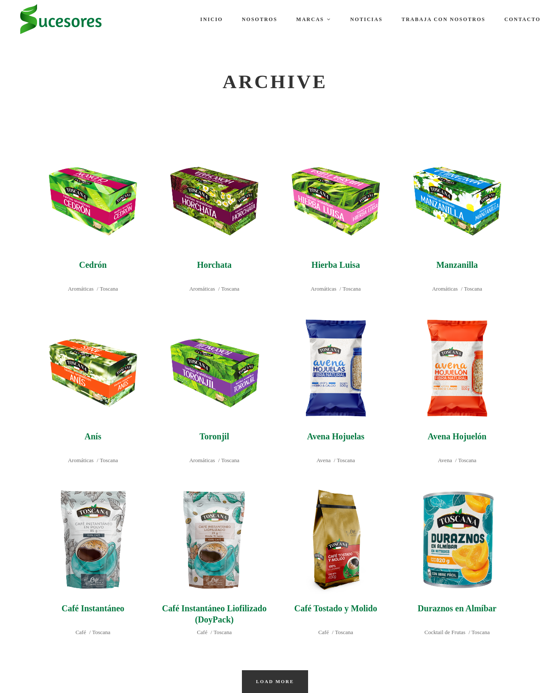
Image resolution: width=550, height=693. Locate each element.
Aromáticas (81, 288)
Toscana (109, 288)
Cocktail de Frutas (445, 632)
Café (81, 632)
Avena (323, 460)
